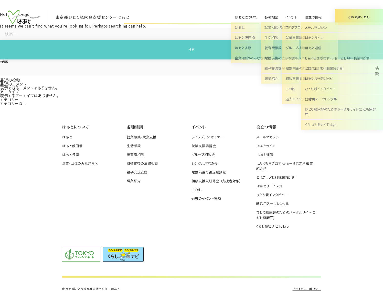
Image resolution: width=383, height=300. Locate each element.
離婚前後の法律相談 (142, 163)
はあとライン (265, 145)
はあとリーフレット (270, 186)
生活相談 (134, 145)
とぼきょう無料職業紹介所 (276, 177)
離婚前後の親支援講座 (209, 172)
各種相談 (271, 17)
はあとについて (246, 17)
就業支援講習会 (204, 145)
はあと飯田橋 (72, 145)
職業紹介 (134, 180)
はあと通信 (264, 154)
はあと (67, 137)
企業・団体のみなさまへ (80, 163)
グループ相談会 (203, 154)
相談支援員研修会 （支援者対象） (216, 180)
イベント (292, 17)
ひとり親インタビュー (272, 194)
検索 (4, 61)
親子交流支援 (137, 172)
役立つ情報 (313, 17)
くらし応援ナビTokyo (272, 226)
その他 (197, 189)
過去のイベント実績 (206, 198)
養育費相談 (135, 154)
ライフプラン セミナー (207, 137)
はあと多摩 (70, 154)
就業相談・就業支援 (142, 137)
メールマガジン (267, 137)
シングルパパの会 (204, 163)
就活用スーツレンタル (272, 203)
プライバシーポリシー (307, 289)
